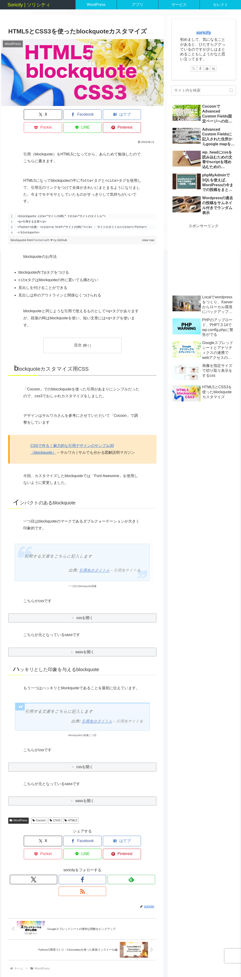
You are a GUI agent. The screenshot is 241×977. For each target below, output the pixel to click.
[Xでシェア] (20, 114)
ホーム (101, 962)
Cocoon (39, 807)
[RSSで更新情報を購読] (98, 853)
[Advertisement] (203, 259)
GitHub (62, 227)
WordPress (18, 807)
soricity (203, 32)
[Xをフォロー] (66, 853)
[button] (231, 90)
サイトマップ (139, 962)
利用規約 (210, 962)
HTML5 (70, 807)
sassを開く (84, 639)
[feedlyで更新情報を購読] (87, 853)
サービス (117, 962)
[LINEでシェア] (120, 114)
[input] (203, 90)
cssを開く (84, 605)
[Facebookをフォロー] (77, 853)
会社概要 (191, 962)
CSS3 (55, 807)
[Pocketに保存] (95, 114)
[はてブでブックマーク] (70, 114)
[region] (82, 212)
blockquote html (22, 227)
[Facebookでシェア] (45, 114)
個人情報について (167, 962)
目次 (78, 332)
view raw (148, 227)
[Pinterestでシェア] (145, 114)
